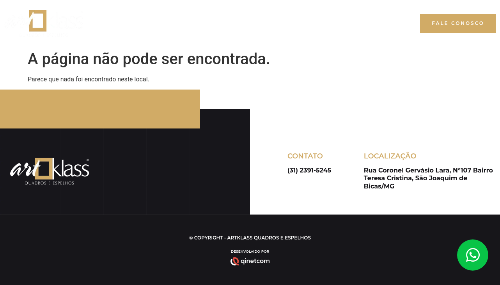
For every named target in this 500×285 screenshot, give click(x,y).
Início (238, 23)
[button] (458, 23)
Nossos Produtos (340, 23)
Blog (389, 23)
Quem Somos (279, 23)
